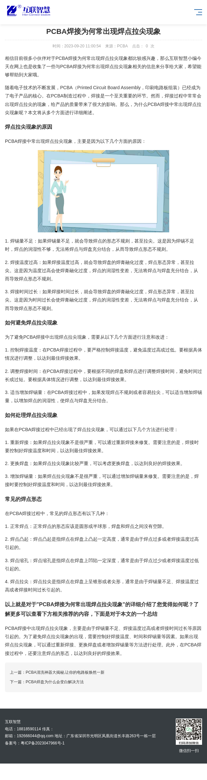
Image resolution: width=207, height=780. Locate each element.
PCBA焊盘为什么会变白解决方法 (55, 682)
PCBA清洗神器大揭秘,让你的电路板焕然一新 (65, 672)
